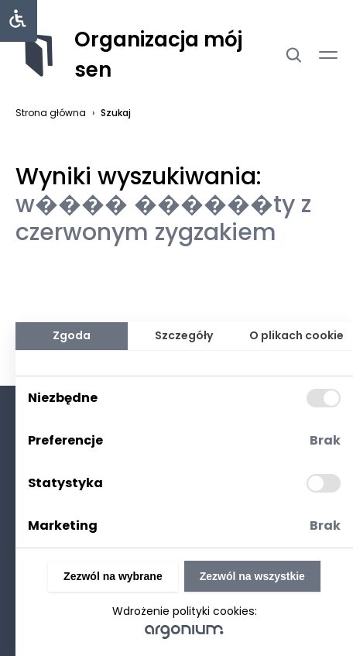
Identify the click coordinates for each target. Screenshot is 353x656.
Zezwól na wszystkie (252, 576)
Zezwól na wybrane (113, 576)
